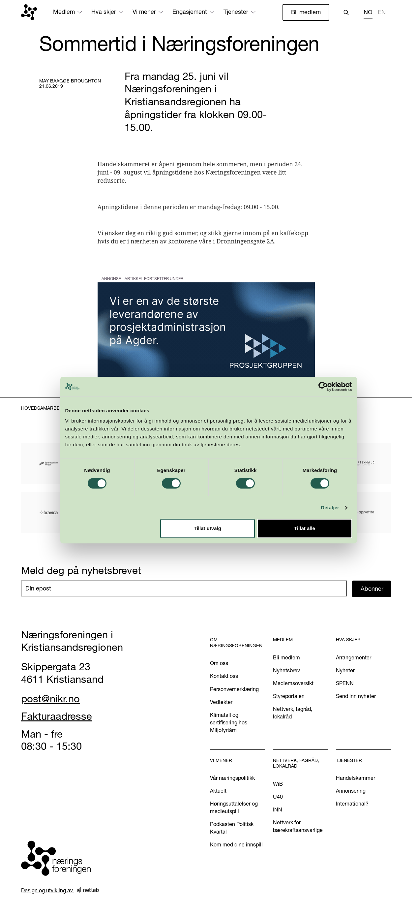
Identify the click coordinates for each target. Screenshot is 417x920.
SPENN (345, 683)
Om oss (219, 663)
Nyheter (345, 670)
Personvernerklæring (234, 689)
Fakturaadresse (56, 716)
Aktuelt (218, 790)
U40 (278, 796)
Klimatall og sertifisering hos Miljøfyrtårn (228, 722)
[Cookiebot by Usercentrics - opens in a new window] (326, 407)
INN (277, 809)
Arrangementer (353, 657)
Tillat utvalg (207, 549)
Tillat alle (306, 549)
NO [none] (368, 12)
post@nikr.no (50, 698)
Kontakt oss (224, 676)
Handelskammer (355, 778)
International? (352, 803)
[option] (382, 13)
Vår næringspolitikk (232, 778)
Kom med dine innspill (236, 844)
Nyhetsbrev (286, 670)
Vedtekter (221, 702)
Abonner (372, 588)
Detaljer (333, 528)
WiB (278, 783)
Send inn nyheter (356, 696)
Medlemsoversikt (293, 683)
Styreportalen (289, 696)
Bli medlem (306, 12)
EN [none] (382, 12)
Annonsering (351, 790)
